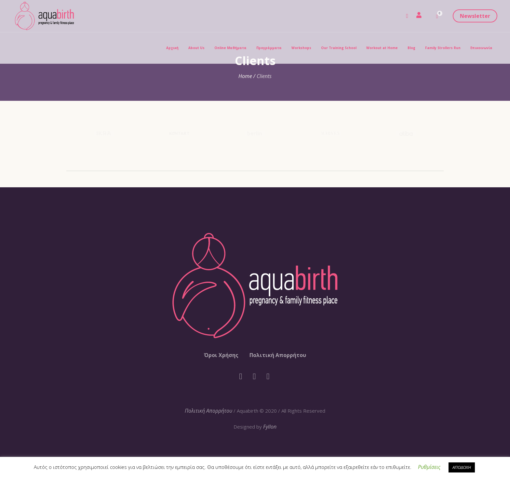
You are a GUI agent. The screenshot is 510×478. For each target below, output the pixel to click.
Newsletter (475, 16)
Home (245, 76)
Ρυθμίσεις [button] (429, 467)
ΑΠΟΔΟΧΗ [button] (461, 467)
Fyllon (269, 426)
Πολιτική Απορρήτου (277, 355)
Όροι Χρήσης (221, 355)
